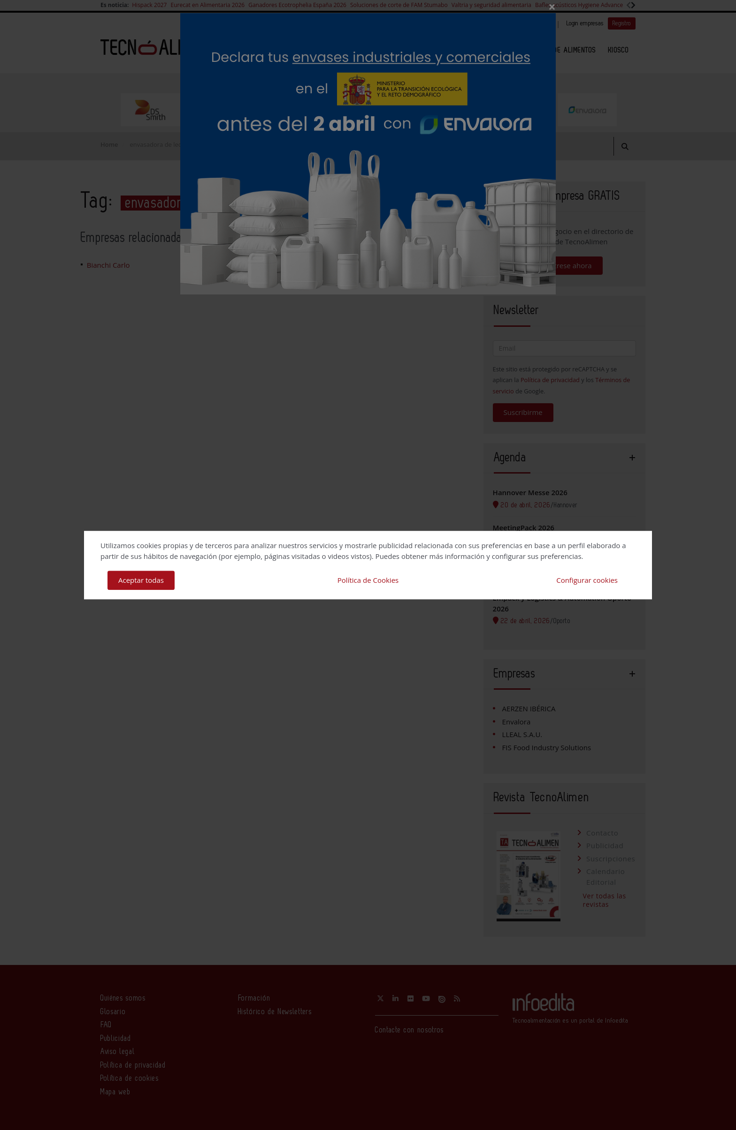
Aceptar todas (141, 580)
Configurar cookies (587, 580)
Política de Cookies (368, 580)
